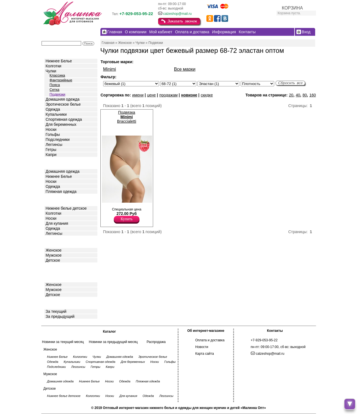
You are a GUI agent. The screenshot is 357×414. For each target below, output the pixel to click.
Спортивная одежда (64, 119)
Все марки (185, 69)
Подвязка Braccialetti (126, 117)
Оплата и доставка (210, 340)
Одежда (53, 109)
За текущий (56, 311)
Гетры (51, 149)
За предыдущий (60, 316)
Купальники (56, 114)
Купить (127, 219)
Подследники (58, 139)
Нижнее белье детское (66, 208)
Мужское (54, 255)
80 (305, 95)
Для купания (57, 223)
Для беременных (61, 124)
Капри (51, 154)
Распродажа (156, 342)
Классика (57, 75)
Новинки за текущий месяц (63, 342)
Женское (54, 250)
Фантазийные (61, 80)
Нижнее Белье (59, 61)
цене (151, 95)
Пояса (55, 85)
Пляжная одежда (61, 191)
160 (312, 95)
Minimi (109, 69)
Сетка (54, 89)
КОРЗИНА (292, 8)
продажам (168, 95)
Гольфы (53, 134)
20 (291, 95)
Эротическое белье (63, 104)
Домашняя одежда (62, 99)
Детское (53, 199)
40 (298, 95)
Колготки (53, 66)
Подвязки (58, 94)
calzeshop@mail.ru (177, 14)
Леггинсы (54, 144)
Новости (201, 347)
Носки (51, 129)
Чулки (51, 71)
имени (138, 95)
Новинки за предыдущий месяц (113, 342)
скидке (207, 95)
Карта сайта (204, 354)
